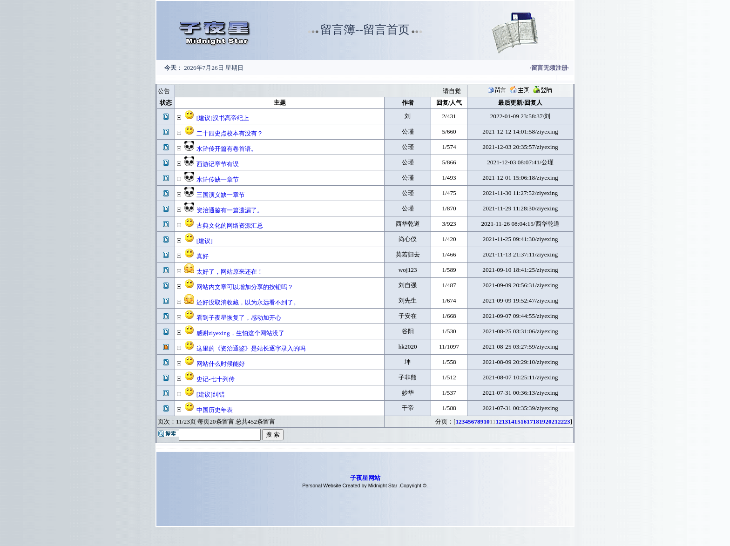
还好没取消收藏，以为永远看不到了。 (247, 302)
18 (536, 421)
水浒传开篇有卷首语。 (226, 148)
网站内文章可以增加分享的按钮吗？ (244, 286)
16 (523, 421)
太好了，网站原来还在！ (229, 271)
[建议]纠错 (210, 394)
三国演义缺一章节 (220, 194)
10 (486, 421)
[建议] (204, 240)
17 (530, 421)
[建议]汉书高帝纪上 (222, 118)
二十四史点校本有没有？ (229, 133)
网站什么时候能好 (220, 363)
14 (511, 421)
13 (505, 421)
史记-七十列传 (215, 379)
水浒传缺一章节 (217, 179)
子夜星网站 (365, 477)
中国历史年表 (214, 409)
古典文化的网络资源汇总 (229, 225)
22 (561, 421)
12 (499, 421)
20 (548, 421)
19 (542, 421)
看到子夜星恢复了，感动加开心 (238, 317)
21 (555, 421)
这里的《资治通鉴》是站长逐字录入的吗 (250, 348)
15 (517, 421)
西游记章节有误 (217, 164)
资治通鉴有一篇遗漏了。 (229, 210)
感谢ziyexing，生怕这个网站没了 (240, 333)
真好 (202, 256)
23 (567, 421)
